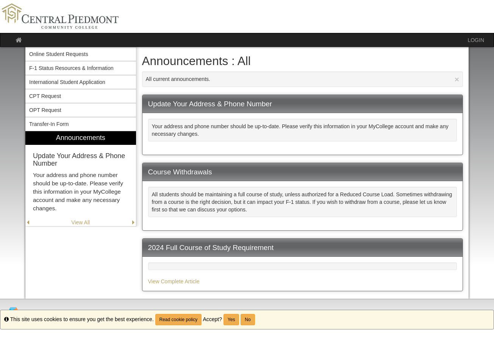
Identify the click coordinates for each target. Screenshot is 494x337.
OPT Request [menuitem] (45, 110)
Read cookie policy (178, 319)
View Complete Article (174, 281)
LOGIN (475, 40)
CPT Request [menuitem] (45, 96)
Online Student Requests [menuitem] (58, 54)
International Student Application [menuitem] (67, 82)
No (247, 319)
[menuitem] (80, 178)
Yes (231, 319)
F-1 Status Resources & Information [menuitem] (71, 68)
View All (80, 222)
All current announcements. (303, 79)
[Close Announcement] (457, 79)
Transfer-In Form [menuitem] (49, 124)
